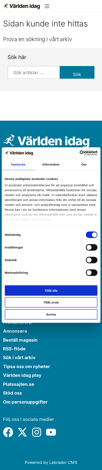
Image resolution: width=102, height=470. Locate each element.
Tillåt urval (51, 302)
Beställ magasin (20, 340)
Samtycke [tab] (18, 164)
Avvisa (51, 314)
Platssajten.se (18, 384)
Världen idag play (22, 375)
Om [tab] (84, 164)
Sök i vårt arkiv (19, 357)
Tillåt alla (51, 290)
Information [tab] (51, 164)
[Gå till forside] (21, 6)
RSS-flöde (14, 348)
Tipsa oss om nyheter (26, 366)
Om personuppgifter (25, 402)
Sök (77, 74)
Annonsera (15, 331)
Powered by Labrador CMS (51, 462)
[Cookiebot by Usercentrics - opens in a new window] (79, 153)
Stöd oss (12, 393)
